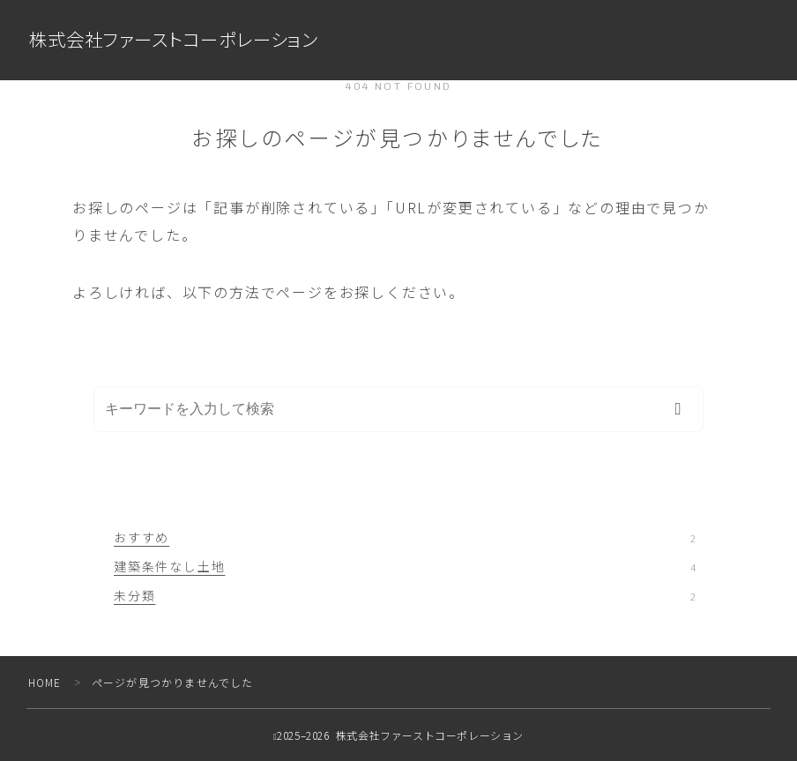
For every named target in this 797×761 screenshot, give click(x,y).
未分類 (405, 595)
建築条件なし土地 (405, 566)
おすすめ (405, 537)
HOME (45, 682)
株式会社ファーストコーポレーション (181, 40)
